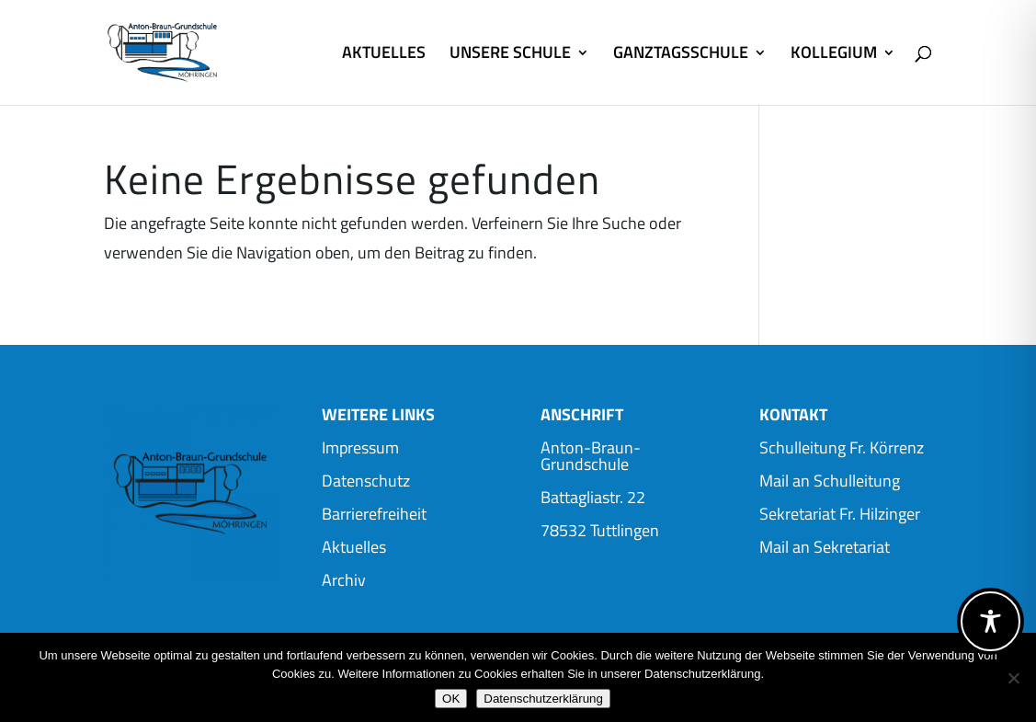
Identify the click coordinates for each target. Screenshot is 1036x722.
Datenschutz (366, 480)
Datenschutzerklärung (543, 698)
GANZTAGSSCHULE (680, 55)
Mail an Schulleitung (829, 480)
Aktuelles (354, 546)
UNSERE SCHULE (510, 55)
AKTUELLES (384, 55)
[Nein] (1013, 678)
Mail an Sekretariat (824, 546)
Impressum (360, 447)
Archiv (344, 579)
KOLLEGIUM (834, 55)
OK (451, 698)
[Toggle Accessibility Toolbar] (990, 621)
